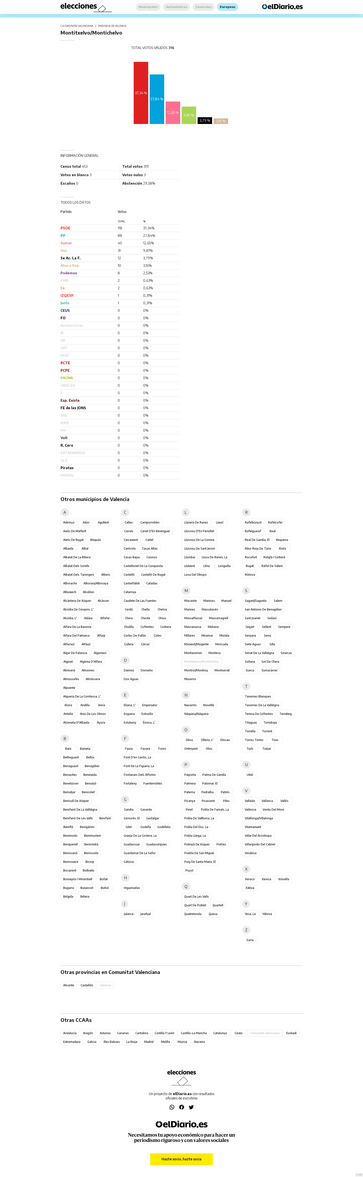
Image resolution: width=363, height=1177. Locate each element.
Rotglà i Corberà (274, 557)
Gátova (129, 862)
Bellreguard (71, 757)
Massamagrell (218, 618)
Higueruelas (132, 888)
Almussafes (71, 679)
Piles (226, 801)
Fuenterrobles (152, 783)
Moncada (221, 644)
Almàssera (93, 679)
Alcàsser (103, 601)
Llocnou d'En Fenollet (199, 531)
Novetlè (208, 705)
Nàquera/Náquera (196, 714)
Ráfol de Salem (272, 566)
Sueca (250, 670)
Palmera (190, 783)
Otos (209, 748)
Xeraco (250, 879)
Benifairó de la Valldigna (80, 809)
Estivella (147, 714)
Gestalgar (152, 818)
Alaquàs (95, 540)
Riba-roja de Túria (258, 548)
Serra (267, 635)
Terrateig (285, 714)
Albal (85, 548)
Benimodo (70, 835)
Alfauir (86, 644)
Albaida (68, 548)
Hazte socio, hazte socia (181, 1159)
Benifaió (105, 818)
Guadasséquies (156, 844)
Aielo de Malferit (74, 531)
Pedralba (207, 792)
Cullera (128, 644)
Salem (278, 601)
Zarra (250, 940)
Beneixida (90, 775)
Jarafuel (145, 914)
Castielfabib (132, 583)
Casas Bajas (132, 557)
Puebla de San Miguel (199, 853)
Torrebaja (270, 722)
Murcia (182, 1042)
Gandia (128, 809)
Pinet (189, 809)
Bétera (84, 896)
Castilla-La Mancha (194, 1033)
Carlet (149, 540)
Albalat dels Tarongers (78, 574)
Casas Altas (150, 548)
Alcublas (88, 592)
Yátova (267, 914)
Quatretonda (192, 914)
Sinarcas (286, 653)
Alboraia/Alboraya (96, 583)
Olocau (225, 740)
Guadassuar (132, 844)
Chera (129, 618)
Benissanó (70, 853)
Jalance (129, 914)
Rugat (250, 566)
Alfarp (101, 635)
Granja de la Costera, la (140, 835)
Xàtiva (250, 888)
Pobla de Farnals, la (215, 809)
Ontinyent (191, 748)
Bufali (104, 879)
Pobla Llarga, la (195, 835)
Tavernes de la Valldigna (262, 705)
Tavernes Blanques (258, 696)
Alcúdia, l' (70, 618)
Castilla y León (164, 1033)
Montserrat (222, 670)
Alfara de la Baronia (77, 627)
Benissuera (70, 862)
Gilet (129, 827)
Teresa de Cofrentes (259, 714)
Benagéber (92, 766)
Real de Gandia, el (257, 540)
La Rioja (131, 1042)
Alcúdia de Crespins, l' (78, 609)
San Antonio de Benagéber (263, 609)
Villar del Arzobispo (258, 835)
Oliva (189, 740)
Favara (145, 748)
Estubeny (130, 722)
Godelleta (163, 827)
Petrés (225, 792)
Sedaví (272, 618)
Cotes (158, 635)
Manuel (226, 601)
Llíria (206, 566)
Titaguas (251, 722)
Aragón (88, 1033)
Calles (129, 522)
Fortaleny (130, 783)
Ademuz (69, 522)
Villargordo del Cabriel (260, 844)
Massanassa (192, 627)
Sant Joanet (252, 618)
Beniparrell (70, 844)
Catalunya (220, 1033)
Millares (189, 635)
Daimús (129, 670)
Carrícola (130, 548)
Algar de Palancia (75, 653)
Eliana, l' (130, 705)
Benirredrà (91, 844)
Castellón (87, 985)
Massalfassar (193, 618)
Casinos (152, 557)
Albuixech (69, 592)
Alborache (70, 583)
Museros (190, 679)
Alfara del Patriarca (76, 635)
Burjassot (86, 888)
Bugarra (68, 888)
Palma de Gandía (214, 775)
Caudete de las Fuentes (140, 601)
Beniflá (68, 827)
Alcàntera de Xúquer (77, 601)
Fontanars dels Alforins (140, 775)
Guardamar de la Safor (139, 853)
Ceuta (238, 1033)
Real (273, 531)
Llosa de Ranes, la (214, 557)
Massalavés (210, 609)
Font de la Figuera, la (139, 766)
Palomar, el (210, 783)
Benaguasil (70, 766)
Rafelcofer (275, 522)
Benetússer (70, 783)
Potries (221, 844)
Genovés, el (132, 818)
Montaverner (193, 653)
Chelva (162, 609)
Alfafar (105, 618)
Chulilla (129, 627)
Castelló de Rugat (153, 574)
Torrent (267, 731)
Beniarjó (90, 783)
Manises (209, 601)
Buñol (105, 888)
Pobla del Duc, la (196, 827)
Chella (145, 609)
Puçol (189, 870)
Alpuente (69, 688)
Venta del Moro (273, 809)
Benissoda (91, 853)
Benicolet (88, 792)
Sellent (266, 627)
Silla (272, 644)
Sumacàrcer (270, 670)
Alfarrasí (69, 644)
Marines (189, 609)
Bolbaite (88, 870)
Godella (145, 827)
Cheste (145, 618)
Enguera (129, 714)
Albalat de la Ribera (77, 557)
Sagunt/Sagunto (256, 601)
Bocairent (69, 870)
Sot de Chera (270, 661)
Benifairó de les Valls (78, 818)
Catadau (151, 583)
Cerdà (129, 609)
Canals (128, 531)
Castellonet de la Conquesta (143, 566)
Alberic (105, 574)
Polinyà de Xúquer (197, 844)
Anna (101, 705)
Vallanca (267, 801)
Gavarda (146, 809)
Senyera (250, 635)
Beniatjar (69, 792)
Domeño (147, 670)
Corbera (165, 627)
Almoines (88, 670)
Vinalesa (250, 853)
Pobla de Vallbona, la (199, 818)
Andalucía (70, 1033)
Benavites (70, 775)
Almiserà (69, 670)
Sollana (250, 661)
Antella (68, 714)
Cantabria (141, 1033)
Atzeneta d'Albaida (76, 722)
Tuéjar (266, 748)
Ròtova (250, 574)
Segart (250, 627)
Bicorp (89, 862)
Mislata (224, 635)
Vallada (250, 801)
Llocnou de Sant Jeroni (199, 548)
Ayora (101, 722)
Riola (282, 548)
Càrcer (145, 644)
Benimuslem (92, 835)
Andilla (85, 705)
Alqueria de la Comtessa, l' (82, 696)
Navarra (199, 1042)
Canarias (123, 1033)
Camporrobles (150, 522)
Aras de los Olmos (93, 714)
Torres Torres (254, 740)
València (250, 809)
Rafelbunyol (253, 522)
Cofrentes (147, 627)
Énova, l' (149, 722)
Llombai (189, 557)
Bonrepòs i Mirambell (77, 879)
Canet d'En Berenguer (155, 531)
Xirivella (283, 879)
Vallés (284, 801)
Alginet (68, 661)
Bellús (90, 757)
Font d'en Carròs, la (137, 757)
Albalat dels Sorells (76, 566)
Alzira (68, 705)
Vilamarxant (253, 827)
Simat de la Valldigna (259, 653)
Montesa (215, 653)
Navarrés (190, 705)
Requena (282, 540)
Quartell (218, 905)
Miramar (207, 635)
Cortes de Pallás (135, 635)
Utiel (250, 775)
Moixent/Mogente (196, 644)
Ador (86, 522)
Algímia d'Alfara (91, 661)
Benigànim (87, 827)
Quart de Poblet (195, 905)
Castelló (129, 574)
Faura (129, 748)
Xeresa (266, 879)
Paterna (189, 792)
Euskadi (291, 1033)
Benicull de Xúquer (76, 801)
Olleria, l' (207, 740)
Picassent (208, 801)
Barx (68, 748)
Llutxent (189, 566)
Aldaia (88, 618)
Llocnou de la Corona (199, 540)
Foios (162, 748)
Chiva (162, 618)
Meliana (213, 627)
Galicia (91, 1042)
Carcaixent (131, 540)
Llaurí (219, 522)
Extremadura (71, 1042)
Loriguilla (224, 566)
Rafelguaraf (253, 531)
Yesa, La (250, 914)
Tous (274, 740)
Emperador (149, 705)
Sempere (284, 627)
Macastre (190, 601)
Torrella (250, 731)
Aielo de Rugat (73, 540)
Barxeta (85, 748)
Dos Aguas (131, 679)
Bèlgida (68, 896)
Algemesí (100, 653)
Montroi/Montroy (196, 670)
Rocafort (251, 557)
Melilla (165, 1042)
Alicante (68, 985)
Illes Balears (112, 1042)
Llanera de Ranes (196, 522)
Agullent (103, 522)
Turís (250, 748)
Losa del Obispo (195, 574)
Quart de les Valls (196, 896)
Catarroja (130, 592)
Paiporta (190, 775)
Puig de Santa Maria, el (200, 862)
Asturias (105, 1033)
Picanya (189, 801)
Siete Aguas (253, 644)
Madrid (149, 1042)
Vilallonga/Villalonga (259, 818)
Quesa (213, 914)
